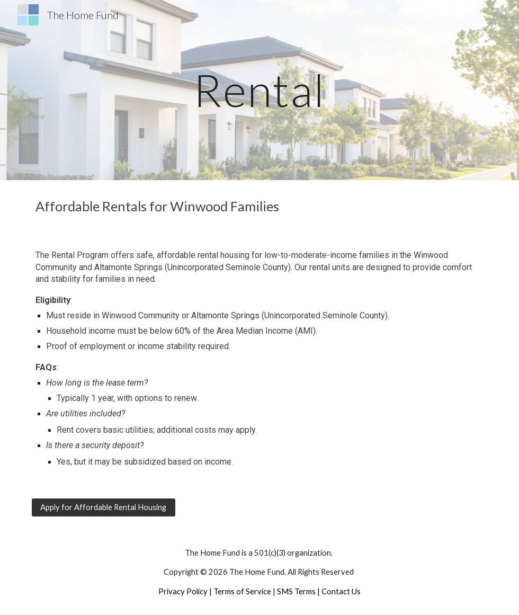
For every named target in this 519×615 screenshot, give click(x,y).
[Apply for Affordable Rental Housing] (103, 507)
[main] (259, 90)
